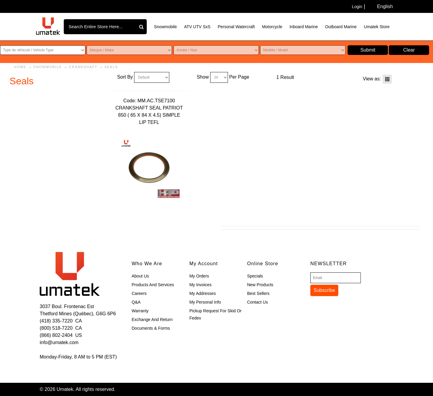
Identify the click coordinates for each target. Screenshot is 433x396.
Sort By (125, 77)
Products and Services (153, 284)
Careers (139, 293)
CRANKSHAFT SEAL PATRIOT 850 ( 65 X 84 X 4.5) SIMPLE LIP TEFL (149, 115)
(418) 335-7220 (56, 320)
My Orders (199, 276)
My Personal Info (205, 302)
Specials (255, 276)
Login (357, 6)
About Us (140, 276)
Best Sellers (258, 293)
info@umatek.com (59, 342)
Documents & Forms (151, 328)
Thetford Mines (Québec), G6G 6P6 (78, 313)
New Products (260, 284)
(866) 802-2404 (56, 335)
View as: (372, 78)
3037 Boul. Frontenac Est (67, 306)
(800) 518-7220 (56, 328)
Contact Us (257, 302)
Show (203, 77)
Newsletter (328, 263)
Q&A (136, 302)
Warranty (140, 310)
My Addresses (202, 293)
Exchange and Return (152, 319)
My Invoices (200, 284)
